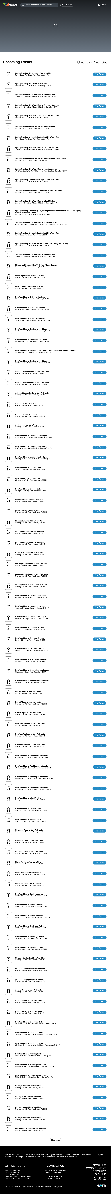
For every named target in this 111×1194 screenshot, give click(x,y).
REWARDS (99, 1171)
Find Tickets (100, 74)
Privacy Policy (58, 1187)
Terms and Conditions (43, 1187)
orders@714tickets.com (55, 1172)
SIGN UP (100, 1174)
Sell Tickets (67, 5)
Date (81, 62)
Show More (55, 1140)
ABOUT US (99, 1165)
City (104, 62)
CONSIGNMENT (96, 1168)
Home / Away (93, 62)
